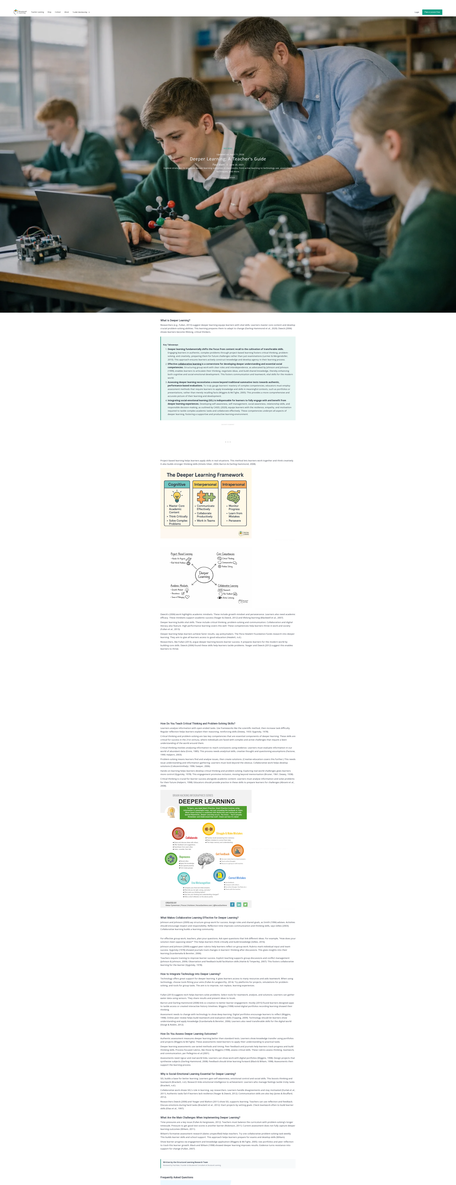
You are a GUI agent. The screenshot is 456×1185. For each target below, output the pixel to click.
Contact (58, 12)
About (66, 12)
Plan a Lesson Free (432, 12)
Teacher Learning (37, 12)
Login (417, 12)
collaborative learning (189, 363)
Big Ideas (228, 148)
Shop (49, 12)
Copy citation (228, 177)
